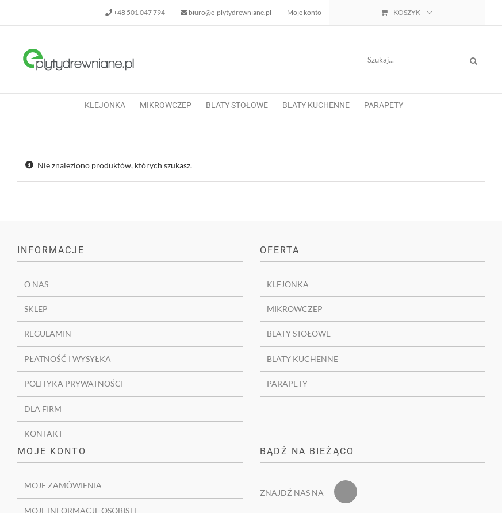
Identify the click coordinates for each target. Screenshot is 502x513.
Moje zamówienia (63, 485)
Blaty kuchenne (302, 359)
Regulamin (47, 333)
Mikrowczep (295, 309)
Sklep (36, 309)
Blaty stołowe (299, 333)
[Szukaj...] (410, 59)
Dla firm (43, 409)
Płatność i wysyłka (67, 359)
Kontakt (43, 433)
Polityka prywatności (73, 383)
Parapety (287, 383)
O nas (36, 284)
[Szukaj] (473, 59)
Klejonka (288, 284)
